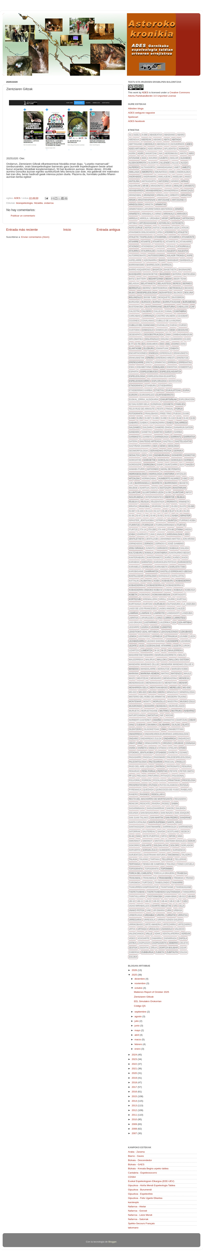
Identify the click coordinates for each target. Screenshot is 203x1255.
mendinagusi (136, 683)
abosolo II (163, 144)
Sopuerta (134, 850)
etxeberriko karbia (140, 390)
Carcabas (134, 316)
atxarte (145, 241)
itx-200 (152, 529)
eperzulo (166, 353)
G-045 (186, 413)
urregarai (135, 920)
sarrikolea (169, 827)
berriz (147, 288)
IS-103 (140, 511)
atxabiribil (160, 237)
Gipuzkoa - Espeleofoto (140, 1194)
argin (132, 200)
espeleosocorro (139, 381)
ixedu (188, 529)
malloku (162, 659)
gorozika (149, 464)
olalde (176, 725)
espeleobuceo (149, 371)
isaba (175, 515)
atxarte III (172, 241)
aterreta (170, 232)
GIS (150, 455)
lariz (159, 618)
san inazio (167, 813)
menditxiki (171, 683)
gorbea (188, 460)
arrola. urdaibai (150, 218)
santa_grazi (174, 822)
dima (168, 334)
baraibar (172, 260)
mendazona (170, 678)
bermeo (187, 283)
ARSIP (165, 218)
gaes (170, 423)
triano (189, 878)
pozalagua (159, 780)
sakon (170, 808)
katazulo (164, 576)
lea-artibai (184, 622)
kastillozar (136, 576)
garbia (178, 432)
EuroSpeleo (147, 395)
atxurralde (148, 251)
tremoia (178, 878)
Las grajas (135, 622)
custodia (134, 330)
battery (141, 279)
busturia (169, 307)
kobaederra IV (174, 585)
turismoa (134, 882)
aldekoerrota (137, 163)
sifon (172, 836)
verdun (185, 933)
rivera (156, 803)
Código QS (140, 1006)
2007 (135, 1133)
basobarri (135, 274)
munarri (149, 706)
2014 (135, 1101)
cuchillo (162, 325)
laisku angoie (167, 608)
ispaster (185, 515)
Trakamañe (165, 878)
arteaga (175, 218)
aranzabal (135, 195)
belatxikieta (148, 283)
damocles (161, 330)
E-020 (187, 339)
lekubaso (186, 632)
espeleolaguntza (170, 371)
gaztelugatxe (183, 441)
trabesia (182, 873)
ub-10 (132, 901)
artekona (188, 218)
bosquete (164, 297)
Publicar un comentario (23, 215)
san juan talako (138, 817)
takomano (173, 855)
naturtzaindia (137, 715)
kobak (168, 590)
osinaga (190, 743)
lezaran (185, 641)
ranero (133, 794)
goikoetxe (149, 460)
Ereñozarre (136, 362)
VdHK (157, 933)
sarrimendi (185, 827)
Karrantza (152, 571)
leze (141, 645)
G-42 (179, 418)
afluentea (170, 148)
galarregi (181, 423)
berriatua (135, 288)
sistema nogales (176, 841)
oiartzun (181, 720)
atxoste (160, 246)
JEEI (187, 534)
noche (169, 715)
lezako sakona (156, 641)
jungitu (150, 548)
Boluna (189, 292)
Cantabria (180, 311)
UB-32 (156, 901)
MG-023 (142, 692)
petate (173, 771)
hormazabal (149, 478)
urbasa (177, 910)
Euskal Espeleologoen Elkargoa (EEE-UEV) (151, 1181)
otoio (182, 748)
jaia (152, 534)
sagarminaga (137, 808)
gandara (134, 432)
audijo (161, 251)
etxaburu (150, 385)
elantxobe (135, 348)
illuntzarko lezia (152, 492)
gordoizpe (135, 464)
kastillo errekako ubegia (175, 571)
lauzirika (164, 622)
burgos (146, 302)
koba (157, 581)
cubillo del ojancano (142, 325)
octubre (139, 988)
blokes (178, 292)
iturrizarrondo (165, 525)
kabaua (174, 548)
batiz (132, 279)
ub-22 (148, 901)
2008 (135, 1128)
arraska (182, 214)
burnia (157, 302)
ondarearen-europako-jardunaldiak (167, 734)
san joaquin (182, 813)
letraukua (171, 636)
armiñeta (134, 214)
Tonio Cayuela (185, 864)
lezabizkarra (137, 641)
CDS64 (132, 1177)
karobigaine (136, 571)
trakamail (135, 878)
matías (165, 673)
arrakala (169, 214)
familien (180, 404)
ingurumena (136, 497)
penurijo (134, 771)
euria (186, 390)
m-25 (163, 650)
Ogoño (157, 720)
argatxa (186, 195)
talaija (133, 859)
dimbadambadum (182, 334)
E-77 (131, 344)
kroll (162, 599)
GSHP (160, 464)
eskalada (158, 367)
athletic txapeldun (140, 237)
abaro (181, 135)
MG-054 (152, 692)
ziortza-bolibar (168, 947)
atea (160, 232)
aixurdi (152, 158)
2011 (135, 1115)
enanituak (162, 348)
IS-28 (179, 511)
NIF (161, 715)
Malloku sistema (179, 659)
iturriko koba (187, 520)
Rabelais (186, 789)
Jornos (148, 543)
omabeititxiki (175, 729)
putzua (184, 785)
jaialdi (160, 534)
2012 (135, 1110)
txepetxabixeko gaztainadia (163, 892)
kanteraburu (137, 557)
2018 (135, 1082)
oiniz (132, 725)
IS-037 (166, 506)
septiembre (141, 1011)
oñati (132, 743)
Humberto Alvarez (169, 478)
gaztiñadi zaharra (140, 446)
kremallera (150, 599)
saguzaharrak (155, 808)
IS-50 (160, 515)
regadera (180, 799)
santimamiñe (153, 827)
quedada (148, 789)
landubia (187, 613)
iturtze (133, 529)
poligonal (178, 776)
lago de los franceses (143, 608)
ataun (185, 228)
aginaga (183, 148)
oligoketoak (151, 729)
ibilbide (133, 488)
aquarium (134, 186)
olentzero (135, 729)
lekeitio (166, 627)
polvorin (134, 780)
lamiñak (133, 613)
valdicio (180, 929)
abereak (146, 139)
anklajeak (164, 176)
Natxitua (153, 715)
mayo (138, 1030)
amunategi (161, 172)
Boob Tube (150, 297)
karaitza (147, 562)
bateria (177, 274)
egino (175, 344)
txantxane (167, 887)
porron (146, 780)
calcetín (134, 311)
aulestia (183, 251)
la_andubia (189, 604)
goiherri (177, 455)
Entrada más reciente (22, 229)
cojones (134, 320)
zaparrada (170, 938)
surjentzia (135, 855)
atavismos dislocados (142, 232)
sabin (175, 803)
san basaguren (149, 813)
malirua (150, 659)
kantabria (161, 553)
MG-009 (186, 687)
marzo (138, 1039)
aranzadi (148, 195)
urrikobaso (136, 924)
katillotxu (178, 576)
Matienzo (176, 673)
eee (162, 344)
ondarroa (49, 203)
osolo (152, 748)
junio (137, 1025)
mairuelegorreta (165, 655)
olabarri (164, 725)
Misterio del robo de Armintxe (147, 697)
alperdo (134, 167)
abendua (134, 139)
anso (188, 176)
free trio (165, 413)
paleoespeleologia (178, 757)
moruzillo (159, 701)
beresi (177, 283)
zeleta (184, 943)
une (148, 910)
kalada (184, 548)
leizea (144, 627)
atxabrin (174, 237)
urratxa (183, 915)
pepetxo (162, 771)
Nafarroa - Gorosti (137, 1210)
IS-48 (145, 515)
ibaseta (183, 483)
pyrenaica (135, 789)
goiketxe (189, 455)
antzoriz (163, 181)
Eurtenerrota (165, 395)
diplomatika (136, 339)
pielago (141, 776)
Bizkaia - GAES (136, 1164)
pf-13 (132, 776)
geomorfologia (138, 450)
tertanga (134, 864)
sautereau (148, 831)
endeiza (153, 353)
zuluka (133, 957)
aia (160, 153)
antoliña (134, 181)
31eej (136, 135)
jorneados (135, 543)
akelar (174, 158)
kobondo (144, 594)
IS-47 (138, 515)
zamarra (156, 938)
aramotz (189, 186)
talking (143, 859)
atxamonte (188, 237)
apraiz (184, 181)
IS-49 (152, 515)
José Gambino (176, 543)
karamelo (135, 567)
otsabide (160, 752)
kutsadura (173, 604)
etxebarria (165, 385)
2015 (135, 1096)
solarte (147, 845)
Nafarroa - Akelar (137, 1206)
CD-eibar (183, 316)
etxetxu (159, 390)
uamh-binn (170, 896)
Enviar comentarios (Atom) (35, 237)
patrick (160, 766)
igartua (144, 488)
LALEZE (181, 608)
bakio (162, 260)
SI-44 (131, 836)
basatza (157, 269)
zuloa (183, 952)
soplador (187, 845)
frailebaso (151, 413)
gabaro (133, 423)
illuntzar (134, 492)
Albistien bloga (135, 108)
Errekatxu (185, 362)
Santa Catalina (137, 822)
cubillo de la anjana (168, 320)
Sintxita (159, 841)
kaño (168, 557)
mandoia (134, 669)
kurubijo (160, 604)
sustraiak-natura (154, 855)
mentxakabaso (158, 687)
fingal (169, 409)
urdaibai (149, 915)
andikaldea (183, 172)
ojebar (141, 725)
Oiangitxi (168, 720)
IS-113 (149, 511)
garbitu (147, 437)
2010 (135, 1119)
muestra (172, 701)
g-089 (156, 418)
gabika (144, 423)
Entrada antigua (108, 229)
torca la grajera (164, 873)
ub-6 (171, 901)
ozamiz (184, 752)
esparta (133, 371)
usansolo (167, 929)
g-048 (132, 418)
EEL (168, 344)
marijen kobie (180, 669)
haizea (190, 464)
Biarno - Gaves (136, 1156)
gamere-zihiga (163, 427)
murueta (134, 711)
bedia (168, 279)
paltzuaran (156, 762)
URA (169, 910)
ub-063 (191, 896)
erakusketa (181, 353)
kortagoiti (179, 594)
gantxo (158, 432)
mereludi (175, 687)
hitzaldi (181, 474)
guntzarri (171, 464)
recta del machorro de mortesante (150, 799)
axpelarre (135, 260)
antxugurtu (149, 181)
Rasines (144, 794)
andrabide (135, 176)
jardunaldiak (175, 534)
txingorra (188, 892)
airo (191, 153)
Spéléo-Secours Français (141, 1223)
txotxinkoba (154, 896)
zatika (132, 943)
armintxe (160, 204)
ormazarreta (152, 743)
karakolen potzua (165, 562)
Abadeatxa (155, 135)
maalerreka (175, 650)
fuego (177, 413)
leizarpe (134, 627)
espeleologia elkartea (161, 376)
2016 (135, 1091)
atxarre (134, 241)
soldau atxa (161, 845)
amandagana (164, 167)
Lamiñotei (159, 613)
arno (158, 214)
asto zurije (136, 228)
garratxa (189, 437)
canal (168, 311)
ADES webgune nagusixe (141, 112)
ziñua (154, 947)
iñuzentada (157, 502)
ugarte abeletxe (161, 906)
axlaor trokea (176, 255)
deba (173, 330)
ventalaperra (170, 933)
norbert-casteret (140, 720)
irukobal (144, 506)
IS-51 (167, 515)
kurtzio (147, 604)
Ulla (181, 906)
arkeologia (136, 204)
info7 (189, 492)
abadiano (169, 135)
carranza (148, 316)
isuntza (172, 520)
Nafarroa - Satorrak (138, 1219)
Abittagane (135, 144)
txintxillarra (137, 896)
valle (149, 933)
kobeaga (190, 590)
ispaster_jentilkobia (141, 520)
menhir (183, 683)
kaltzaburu (136, 553)
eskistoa (172, 367)
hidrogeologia (138, 474)
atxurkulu (183, 246)
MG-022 (132, 692)
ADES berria (155, 148)
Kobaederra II (137, 585)
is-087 (132, 511)
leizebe (155, 627)
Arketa (149, 204)
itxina (179, 529)
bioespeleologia (24, 203)
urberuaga (135, 915)
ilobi (168, 492)
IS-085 (191, 506)
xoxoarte (143, 938)
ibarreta (157, 483)
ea (143, 344)
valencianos (136, 933)
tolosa (170, 864)
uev (185, 901)
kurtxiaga (135, 604)
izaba (132, 534)
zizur (183, 947)
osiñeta (142, 748)
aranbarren (136, 190)
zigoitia (143, 947)
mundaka (161, 706)
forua (179, 409)
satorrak (134, 831)
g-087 (148, 418)
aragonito (157, 186)
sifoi (164, 836)
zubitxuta (172, 952)
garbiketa (135, 437)
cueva (173, 325)
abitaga (176, 139)
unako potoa (136, 910)
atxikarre (186, 241)
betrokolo (176, 288)
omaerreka (135, 734)
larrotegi (179, 618)
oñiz (139, 743)
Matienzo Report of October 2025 (151, 992)
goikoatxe (135, 460)
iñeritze (170, 497)
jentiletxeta (136, 539)
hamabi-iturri (137, 469)
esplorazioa (159, 381)
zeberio (173, 943)
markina (134, 673)
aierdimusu (171, 153)
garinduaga (161, 437)
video (132, 938)
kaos (185, 557)
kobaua (178, 590)
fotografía (136, 413)
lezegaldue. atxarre (158, 645)
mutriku (164, 711)
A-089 (144, 135)
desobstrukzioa (154, 334)
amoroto (147, 172)
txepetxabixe (137, 892)
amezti (186, 167)
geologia (173, 446)
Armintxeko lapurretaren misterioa (151, 209)
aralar (178, 186)
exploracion (186, 399)
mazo (132, 678)
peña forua (148, 771)
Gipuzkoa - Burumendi (140, 1189)
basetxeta (170, 269)
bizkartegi (165, 292)
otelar (172, 748)
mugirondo (135, 706)
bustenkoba (136, 307)
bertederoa (160, 288)
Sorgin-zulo (149, 850)
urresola (149, 920)
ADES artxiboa (137, 148)
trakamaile (149, 878)
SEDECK (185, 831)
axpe (189, 255)
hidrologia (155, 474)
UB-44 (164, 901)
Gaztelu (168, 441)
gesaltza (134, 455)
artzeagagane (147, 223)
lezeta (177, 645)
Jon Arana (189, 539)
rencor (133, 803)
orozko (167, 743)
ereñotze (182, 358)
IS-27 (171, 511)
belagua (134, 283)
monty (147, 701)
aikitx (183, 153)
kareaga (148, 567)
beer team (180, 279)
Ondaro (133, 738)
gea (155, 446)
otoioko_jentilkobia (141, 752)
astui (156, 228)
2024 (135, 1054)
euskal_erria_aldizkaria (143, 399)
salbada (181, 808)
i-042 (184, 478)
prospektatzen (138, 785)
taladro (186, 855)
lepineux (157, 636)
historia (169, 474)
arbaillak (162, 195)
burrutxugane (172, 302)
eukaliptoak (173, 390)
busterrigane (153, 307)
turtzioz (147, 882)
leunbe (183, 636)
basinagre (185, 269)
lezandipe (173, 641)
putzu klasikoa (169, 785)
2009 (135, 1124)
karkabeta (161, 567)
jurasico (162, 548)
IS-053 (174, 506)
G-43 (186, 418)
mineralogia (187, 692)
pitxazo (165, 776)
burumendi (189, 302)
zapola (183, 938)
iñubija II (134, 502)
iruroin (156, 506)
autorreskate (137, 255)
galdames (135, 427)
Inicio (67, 229)
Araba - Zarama (136, 1151)
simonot (147, 841)
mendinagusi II (154, 683)
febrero (139, 1044)
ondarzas (184, 738)
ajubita (163, 158)
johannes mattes (170, 539)
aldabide (185, 158)
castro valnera (165, 316)
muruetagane (149, 711)
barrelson (153, 265)
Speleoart (133, 117)
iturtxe (181, 525)
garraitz (176, 437)
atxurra (134, 251)
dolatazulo (152, 339)
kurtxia (181, 599)
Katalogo (151, 576)
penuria (186, 766)
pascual (169, 762)
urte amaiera (153, 924)
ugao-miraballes (139, 906)
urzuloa (154, 929)
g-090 (164, 418)
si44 (138, 836)
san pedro (171, 817)
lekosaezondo (169, 632)
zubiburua (147, 952)
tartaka (155, 859)
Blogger (112, 1241)
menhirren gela (138, 687)
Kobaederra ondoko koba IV (145, 590)
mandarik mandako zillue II (177, 664)
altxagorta (148, 167)
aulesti (171, 251)
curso (183, 325)
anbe (172, 172)
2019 (135, 1078)
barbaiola (186, 260)
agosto (138, 1016)
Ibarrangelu (142, 483)
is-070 (183, 506)
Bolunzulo (135, 297)
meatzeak (142, 678)
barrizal (167, 265)
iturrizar (147, 525)
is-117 (157, 511)
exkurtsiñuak (168, 399)
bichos (189, 288)
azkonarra (150, 260)
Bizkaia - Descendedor (140, 1160)
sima (180, 836)
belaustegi (164, 283)
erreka (172, 362)
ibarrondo (170, 483)
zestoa (133, 947)
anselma (177, 176)
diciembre (140, 978)
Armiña (179, 209)
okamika (152, 725)
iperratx (171, 502)
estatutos (175, 381)
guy (181, 464)
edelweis (152, 344)
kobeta (133, 594)
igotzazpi (165, 488)
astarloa (164, 223)
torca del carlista (140, 873)
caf (192, 307)
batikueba (189, 274)
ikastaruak (179, 488)
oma (163, 729)
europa (133, 395)
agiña (132, 153)
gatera (133, 441)
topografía (151, 868)
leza (192, 636)
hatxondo (153, 469)
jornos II (160, 543)
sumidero (165, 850)
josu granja (136, 548)
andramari (149, 176)
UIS (175, 906)
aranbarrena (154, 190)
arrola (133, 218)
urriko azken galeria (170, 920)
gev (144, 455)
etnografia (136, 385)
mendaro (155, 678)
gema (163, 446)
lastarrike (150, 622)
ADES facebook (136, 121)
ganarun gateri (183, 427)
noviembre (140, 983)
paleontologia (138, 762)
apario (175, 181)
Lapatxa (133, 618)
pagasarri (135, 757)
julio (137, 1021)
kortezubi (135, 599)
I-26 (131, 483)
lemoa (132, 636)
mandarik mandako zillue (144, 664)
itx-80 (171, 529)
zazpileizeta (159, 943)
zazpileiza (144, 943)
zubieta (159, 952)
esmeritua (185, 367)
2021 (135, 1068)
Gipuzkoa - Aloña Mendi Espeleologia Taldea (151, 1185)
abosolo (149, 144)
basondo (165, 274)
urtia (132, 929)
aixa (144, 158)
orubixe (178, 743)
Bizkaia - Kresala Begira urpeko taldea (148, 1168)
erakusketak (136, 358)
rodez (166, 803)
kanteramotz (155, 557)
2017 (135, 1087)
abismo (157, 139)
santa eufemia (156, 822)
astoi (148, 228)
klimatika (146, 581)
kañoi (176, 557)
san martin (156, 817)
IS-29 (186, 511)
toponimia (167, 868)
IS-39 (131, 515)
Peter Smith (187, 771)
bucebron (178, 297)
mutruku (176, 711)
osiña (132, 748)
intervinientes (154, 497)
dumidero (176, 339)
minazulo (172, 692)
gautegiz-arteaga (150, 441)
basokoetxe (150, 274)
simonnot (134, 841)
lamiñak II (145, 613)
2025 (135, 974)
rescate (145, 803)
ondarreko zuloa (151, 738)
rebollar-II (158, 794)
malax (182, 655)
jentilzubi (152, 539)
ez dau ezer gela (139, 404)
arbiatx (174, 195)
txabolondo (162, 882)
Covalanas (147, 320)
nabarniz (189, 711)
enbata (174, 348)
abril (137, 1035)
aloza (184, 163)
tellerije (167, 859)
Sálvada (133, 813)
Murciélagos (177, 706)
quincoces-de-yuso (167, 789)
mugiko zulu (187, 701)
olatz (185, 725)
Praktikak (174, 780)
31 (130, 135)
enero (138, 1049)
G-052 (140, 418)
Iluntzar (178, 492)
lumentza (146, 650)
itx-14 (143, 529)
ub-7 (178, 901)
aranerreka (171, 190)
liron (186, 645)
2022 (135, 1064)
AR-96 (145, 186)
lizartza (134, 650)
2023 (135, 1059)
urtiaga (142, 929)
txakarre (177, 882)
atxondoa (147, 246)
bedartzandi (155, 279)
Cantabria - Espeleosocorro (142, 1172)
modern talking (177, 697)
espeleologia (137, 376)
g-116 (172, 418)
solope (174, 845)
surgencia (179, 850)
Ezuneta (168, 404)
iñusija (145, 502)
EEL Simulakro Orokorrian (147, 1001)
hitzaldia (38, 203)
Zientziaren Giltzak (144, 996)
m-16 (156, 650)
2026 (135, 970)
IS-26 (164, 511)
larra (167, 618)
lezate (133, 645)
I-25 (191, 478)
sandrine (185, 817)
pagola (147, 757)
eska (132, 367)
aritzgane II (179, 200)
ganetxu (146, 432)
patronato (173, 766)
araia (168, 186)
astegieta (177, 223)
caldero (146, 311)
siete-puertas (150, 836)
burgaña (134, 302)
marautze (164, 669)
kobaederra (183, 581)
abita (167, 139)
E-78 (137, 344)
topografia (136, 868)
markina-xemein (150, 673)
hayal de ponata (170, 469)
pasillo (180, 762)
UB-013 (182, 896)
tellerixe (180, 859)
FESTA (160, 409)
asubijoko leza (170, 228)
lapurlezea (147, 618)
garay (168, 432)
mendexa (184, 678)
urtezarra (169, 924)
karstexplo (133, 1202)
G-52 (192, 418)
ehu (183, 344)
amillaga (134, 172)
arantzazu (186, 190)
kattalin (134, 581)
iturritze (134, 525)
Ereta (149, 362)
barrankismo (137, 265)
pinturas (153, 776)
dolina (165, 339)
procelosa (188, 780)
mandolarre (148, 669)
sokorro (134, 845)
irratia (133, 506)
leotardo (144, 636)
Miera (161, 692)
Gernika (178, 450)
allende (165, 163)
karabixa (134, 562)
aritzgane (164, 200)
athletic (183, 232)
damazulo (148, 330)
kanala (149, 553)
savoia (161, 831)
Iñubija (181, 497)
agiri (140, 153)
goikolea (176, 460)
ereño (150, 358)
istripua (161, 520)
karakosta (184, 562)
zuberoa (134, 952)
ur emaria (159, 910)
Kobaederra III (155, 585)
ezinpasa (156, 404)
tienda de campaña (153, 864)
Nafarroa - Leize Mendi (140, 1215)
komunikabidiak (161, 594)
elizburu (149, 348)
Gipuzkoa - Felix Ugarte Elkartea (145, 1198)
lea (174, 622)
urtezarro (184, 924)
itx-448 (161, 529)
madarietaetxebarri (141, 655)
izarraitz (142, 534)
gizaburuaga (162, 455)
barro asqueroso (140, 269)
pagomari (159, 757)
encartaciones (138, 353)
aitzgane (134, 158)
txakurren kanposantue (143, 887)
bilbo (132, 292)
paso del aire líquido (141, 766)
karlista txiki (178, 567)
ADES (145, 92)
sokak (191, 841)
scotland (173, 831)
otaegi (162, 748)
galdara (148, 427)
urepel (161, 915)
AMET (177, 167)
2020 (135, 1073)
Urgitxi (171, 915)
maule (187, 673)
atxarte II (158, 241)
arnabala (147, 214)
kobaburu (168, 581)
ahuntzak (151, 153)
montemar (135, 701)
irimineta (184, 502)
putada (153, 785)
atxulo (171, 246)
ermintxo (160, 362)
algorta (153, 163)
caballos (182, 307)
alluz (175, 163)
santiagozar (136, 827)
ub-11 (140, 901)
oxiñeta (172, 752)
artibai (133, 223)
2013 (135, 1105)
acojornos (177, 144)
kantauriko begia (179, 553)
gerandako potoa (160, 450)
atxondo (134, 246)
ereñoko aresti (165, 358)
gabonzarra (157, 423)
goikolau (163, 460)
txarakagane (183, 887)
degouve (183, 330)
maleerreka (136, 659)
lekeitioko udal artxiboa (144, 632)
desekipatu (135, 334)
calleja (158, 311)
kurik (171, 599)
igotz (154, 488)
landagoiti (173, 613)
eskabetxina (144, 367)
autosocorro (156, 255)
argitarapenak (146, 200)
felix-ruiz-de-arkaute (142, 409)
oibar (192, 720)
